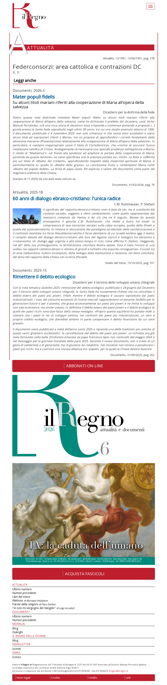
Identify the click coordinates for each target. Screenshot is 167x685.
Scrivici (16, 657)
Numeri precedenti (24, 593)
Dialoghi (17, 632)
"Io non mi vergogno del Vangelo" (43, 608)
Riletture (30, 600)
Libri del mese (21, 597)
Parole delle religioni (33, 604)
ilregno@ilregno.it (118, 670)
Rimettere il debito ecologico (44, 276)
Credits (92, 677)
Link (127, 677)
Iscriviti (16, 649)
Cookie (55, 677)
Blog (15, 628)
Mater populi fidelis (34, 96)
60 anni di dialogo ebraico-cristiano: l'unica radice (66, 198)
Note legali (22, 677)
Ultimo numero (22, 589)
